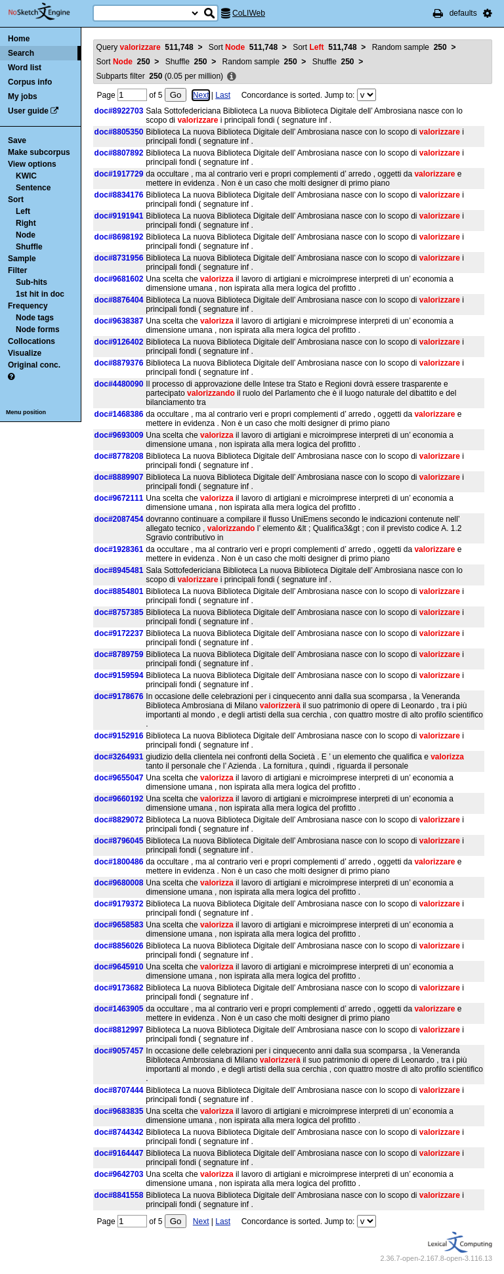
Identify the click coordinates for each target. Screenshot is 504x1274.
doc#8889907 (119, 477)
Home (19, 38)
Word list (24, 67)
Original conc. (34, 365)
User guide (28, 111)
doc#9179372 (119, 903)
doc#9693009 (119, 435)
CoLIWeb (248, 13)
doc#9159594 (119, 675)
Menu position (26, 412)
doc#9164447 (119, 1153)
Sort (16, 199)
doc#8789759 (119, 654)
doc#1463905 (119, 1008)
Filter (17, 270)
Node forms (38, 329)
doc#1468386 (119, 414)
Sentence (33, 187)
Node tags (35, 317)
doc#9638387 (119, 321)
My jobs (22, 96)
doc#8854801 (119, 591)
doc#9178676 (119, 696)
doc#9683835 (119, 1111)
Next (201, 95)
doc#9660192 (119, 798)
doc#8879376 (119, 363)
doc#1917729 (119, 174)
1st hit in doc (40, 294)
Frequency (28, 305)
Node (25, 235)
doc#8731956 (119, 258)
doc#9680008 (119, 882)
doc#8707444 (119, 1090)
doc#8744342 (119, 1132)
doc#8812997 (119, 1029)
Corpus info (30, 82)
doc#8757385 (119, 612)
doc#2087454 (119, 519)
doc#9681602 (119, 279)
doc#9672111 (119, 498)
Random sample (409, 47)
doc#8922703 (119, 111)
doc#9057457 (119, 1050)
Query (145, 47)
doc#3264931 (119, 756)
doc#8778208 (119, 456)
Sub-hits (31, 282)
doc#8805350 (119, 132)
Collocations (31, 341)
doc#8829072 (119, 819)
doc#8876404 (119, 300)
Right (26, 223)
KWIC (26, 175)
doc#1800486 (119, 861)
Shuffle (29, 246)
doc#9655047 (119, 777)
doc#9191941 (119, 216)
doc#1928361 (119, 549)
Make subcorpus (39, 152)
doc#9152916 (119, 735)
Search (21, 53)
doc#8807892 (119, 153)
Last (222, 95)
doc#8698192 (119, 237)
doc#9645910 (119, 966)
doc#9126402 (119, 342)
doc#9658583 (119, 924)
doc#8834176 (119, 195)
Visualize (24, 353)
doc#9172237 (119, 633)
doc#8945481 (119, 570)
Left (23, 211)
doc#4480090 (119, 384)
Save (17, 140)
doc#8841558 (119, 1195)
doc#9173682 (119, 987)
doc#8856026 (119, 945)
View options (32, 164)
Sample (22, 258)
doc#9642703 (119, 1174)
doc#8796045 (119, 840)
